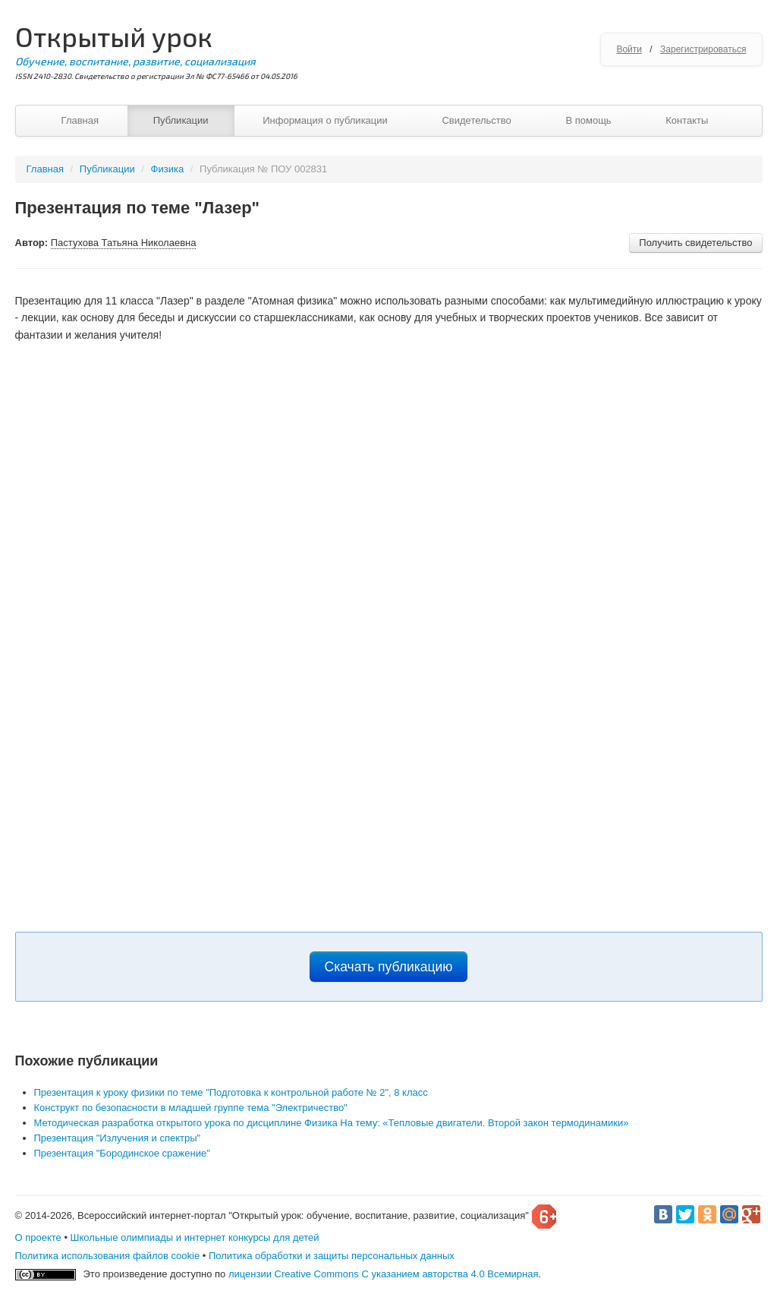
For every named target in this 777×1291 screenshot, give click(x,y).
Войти (629, 49)
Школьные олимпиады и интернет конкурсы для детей (195, 1237)
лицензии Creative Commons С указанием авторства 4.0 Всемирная (383, 1274)
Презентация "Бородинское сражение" (122, 1153)
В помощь (588, 120)
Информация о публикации (325, 120)
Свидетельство (476, 120)
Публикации (181, 120)
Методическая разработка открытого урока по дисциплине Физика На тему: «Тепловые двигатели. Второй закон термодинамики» (331, 1122)
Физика (167, 169)
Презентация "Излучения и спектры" (117, 1138)
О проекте (38, 1237)
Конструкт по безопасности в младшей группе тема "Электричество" (191, 1107)
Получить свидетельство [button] (695, 242)
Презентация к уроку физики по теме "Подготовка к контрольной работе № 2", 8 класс (231, 1092)
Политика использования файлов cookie (107, 1255)
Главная (80, 120)
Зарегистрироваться (703, 49)
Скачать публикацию (389, 966)
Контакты (686, 120)
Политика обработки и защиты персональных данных (332, 1255)
